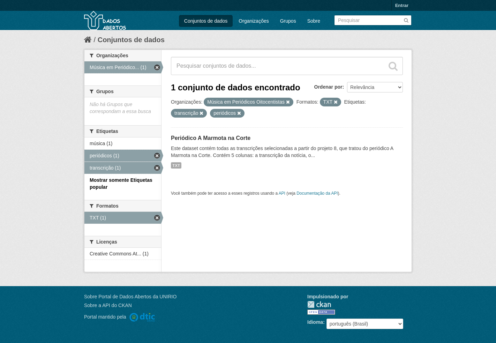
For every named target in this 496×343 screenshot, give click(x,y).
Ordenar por (328, 87)
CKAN (319, 304)
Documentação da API (317, 193)
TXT (176, 165)
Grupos (288, 21)
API (282, 193)
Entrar (401, 5)
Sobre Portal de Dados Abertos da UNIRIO (130, 296)
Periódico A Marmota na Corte (210, 138)
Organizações (254, 21)
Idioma (315, 322)
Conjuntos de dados (206, 21)
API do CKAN (117, 305)
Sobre (313, 21)
